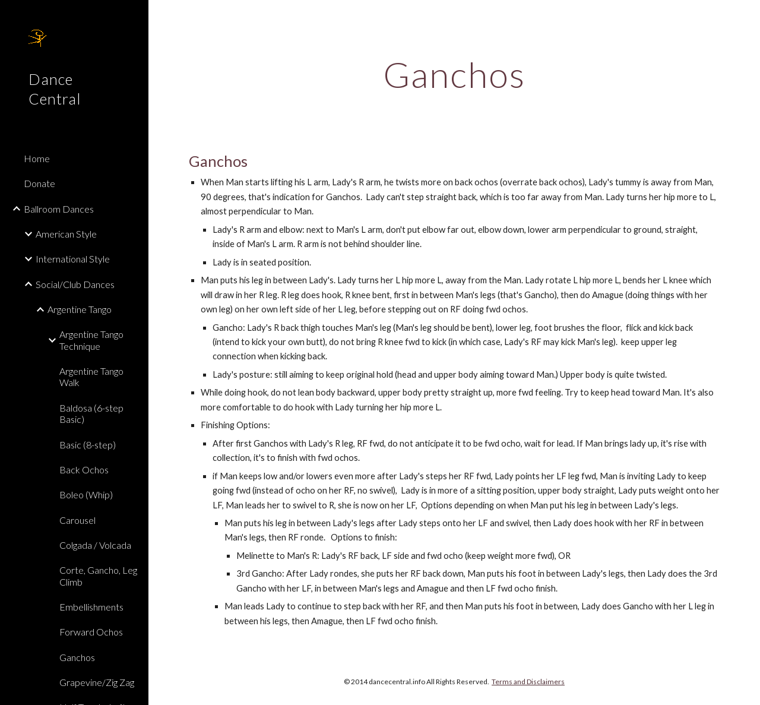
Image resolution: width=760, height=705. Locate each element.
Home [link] (37, 158)
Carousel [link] (77, 520)
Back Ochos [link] (84, 469)
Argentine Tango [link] (80, 309)
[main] (454, 74)
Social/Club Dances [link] (75, 284)
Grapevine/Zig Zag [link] (96, 682)
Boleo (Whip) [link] (86, 494)
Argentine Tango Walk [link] (91, 376)
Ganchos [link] (77, 657)
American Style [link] (66, 233)
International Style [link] (73, 258)
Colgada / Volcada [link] (95, 545)
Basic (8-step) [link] (87, 444)
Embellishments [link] (91, 606)
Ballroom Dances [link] (59, 208)
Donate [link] (39, 183)
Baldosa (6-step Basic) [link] (91, 413)
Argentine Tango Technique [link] (91, 339)
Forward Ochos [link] (91, 631)
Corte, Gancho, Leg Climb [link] (98, 575)
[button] (746, 16)
